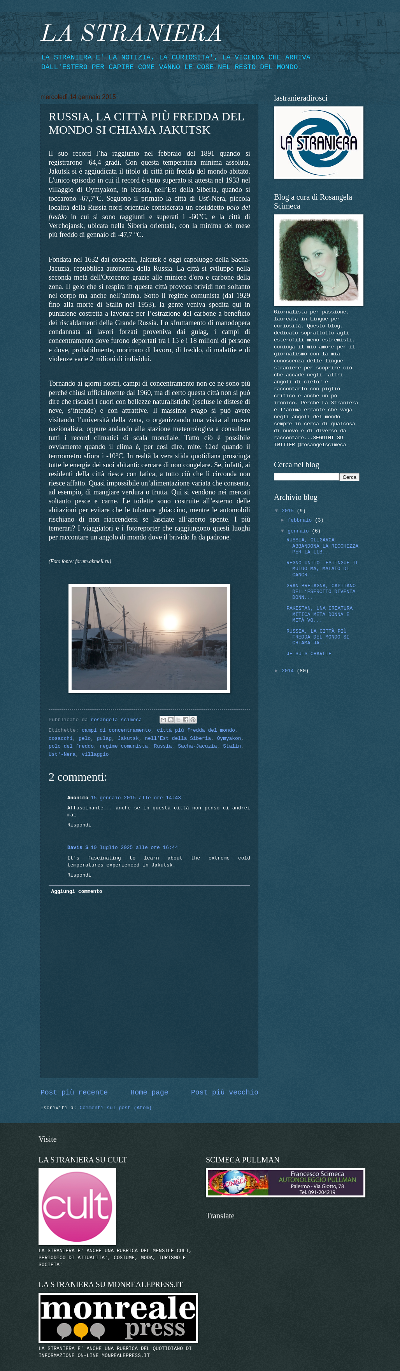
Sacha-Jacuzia (197, 746)
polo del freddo (71, 746)
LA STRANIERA (131, 34)
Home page (149, 1092)
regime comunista (124, 746)
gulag (104, 738)
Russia (163, 746)
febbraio (301, 520)
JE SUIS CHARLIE (309, 654)
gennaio (300, 531)
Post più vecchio (224, 1092)
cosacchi (61, 738)
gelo (85, 738)
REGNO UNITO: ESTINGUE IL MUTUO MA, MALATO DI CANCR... (322, 569)
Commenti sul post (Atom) (115, 1108)
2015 (289, 511)
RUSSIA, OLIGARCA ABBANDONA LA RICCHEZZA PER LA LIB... (322, 546)
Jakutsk (128, 738)
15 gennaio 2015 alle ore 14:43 (136, 798)
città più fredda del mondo (196, 730)
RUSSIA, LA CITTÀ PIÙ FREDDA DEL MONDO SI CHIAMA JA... (317, 637)
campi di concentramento (116, 730)
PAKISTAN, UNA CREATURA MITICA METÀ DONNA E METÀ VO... (319, 614)
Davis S (77, 848)
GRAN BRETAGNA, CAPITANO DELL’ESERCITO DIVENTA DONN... (321, 592)
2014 (289, 671)
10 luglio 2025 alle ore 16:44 (134, 848)
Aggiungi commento (76, 891)
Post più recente (74, 1092)
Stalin (232, 746)
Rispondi (79, 825)
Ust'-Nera (62, 754)
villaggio (95, 754)
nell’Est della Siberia (178, 738)
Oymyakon (229, 738)
